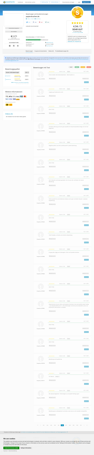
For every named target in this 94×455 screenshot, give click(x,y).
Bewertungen (29, 51)
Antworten (86, 82)
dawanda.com (8, 79)
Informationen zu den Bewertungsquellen (20, 82)
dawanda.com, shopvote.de (74, 41)
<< (37, 425)
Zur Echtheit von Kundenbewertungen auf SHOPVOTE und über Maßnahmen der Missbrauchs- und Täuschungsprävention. (44, 432)
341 (44, 425)
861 (77, 67)
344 (55, 425)
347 (66, 425)
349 (73, 425)
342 (47, 425)
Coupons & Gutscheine (40, 51)
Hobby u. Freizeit (30, 18)
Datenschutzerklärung (13, 450)
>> (87, 425)
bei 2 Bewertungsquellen (77, 32)
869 (71, 67)
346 (62, 425)
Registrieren (86, 2)
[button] (28, 22)
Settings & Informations (26, 447)
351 (81, 425)
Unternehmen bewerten (14, 28)
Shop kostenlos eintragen (68, 2)
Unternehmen (55, 2)
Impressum (5, 450)
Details (68, 71)
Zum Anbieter (14, 31)
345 (58, 425)
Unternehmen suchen (30, 2)
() (85, 78)
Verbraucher (45, 2)
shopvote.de (8, 75)
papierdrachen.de (49, 42)
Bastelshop (37, 18)
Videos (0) (51, 51)
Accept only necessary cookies (11, 447)
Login (79, 2)
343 (51, 425)
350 (77, 425)
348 (70, 425)
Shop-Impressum (49, 45)
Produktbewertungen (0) (61, 51)
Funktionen (20, 2)
